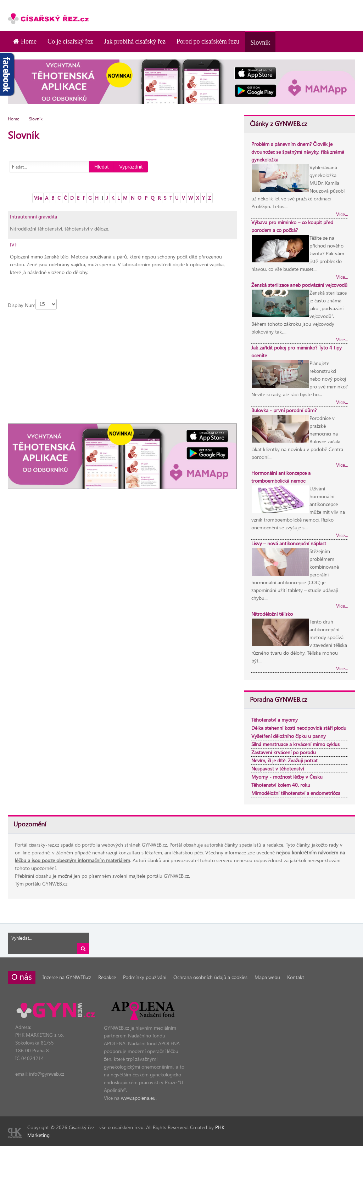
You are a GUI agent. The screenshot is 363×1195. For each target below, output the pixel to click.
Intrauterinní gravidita (33, 216)
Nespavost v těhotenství (277, 768)
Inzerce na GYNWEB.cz (67, 977)
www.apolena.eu (138, 1097)
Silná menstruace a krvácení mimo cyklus (295, 744)
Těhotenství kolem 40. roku (280, 784)
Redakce (107, 977)
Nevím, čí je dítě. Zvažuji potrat (284, 760)
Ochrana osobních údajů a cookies (210, 977)
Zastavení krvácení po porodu (283, 752)
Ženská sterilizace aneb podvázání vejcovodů (299, 284)
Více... (342, 214)
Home (13, 118)
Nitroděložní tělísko (272, 613)
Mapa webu (267, 977)
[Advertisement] (272, 10)
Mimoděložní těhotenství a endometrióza (295, 793)
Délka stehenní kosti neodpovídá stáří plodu (298, 727)
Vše (38, 197)
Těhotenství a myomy (274, 719)
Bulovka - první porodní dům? (284, 410)
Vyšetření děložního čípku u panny (288, 736)
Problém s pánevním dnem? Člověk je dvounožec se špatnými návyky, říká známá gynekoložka (297, 152)
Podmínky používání (144, 977)
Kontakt (295, 977)
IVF (13, 244)
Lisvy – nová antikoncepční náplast (288, 543)
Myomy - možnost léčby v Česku (287, 776)
